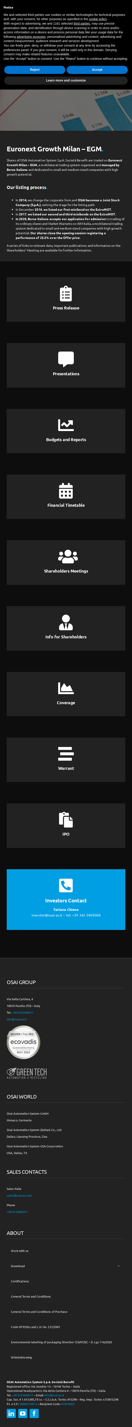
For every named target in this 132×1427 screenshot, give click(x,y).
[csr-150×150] (23, 1027)
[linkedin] (11, 1413)
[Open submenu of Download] (118, 1266)
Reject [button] (34, 69)
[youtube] (22, 1413)
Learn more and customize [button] (66, 80)
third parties (82, 23)
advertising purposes (31, 37)
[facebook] (34, 1413)
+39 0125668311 (23, 1012)
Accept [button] (97, 69)
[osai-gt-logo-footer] (27, 1067)
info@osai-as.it (17, 1019)
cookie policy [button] (97, 19)
